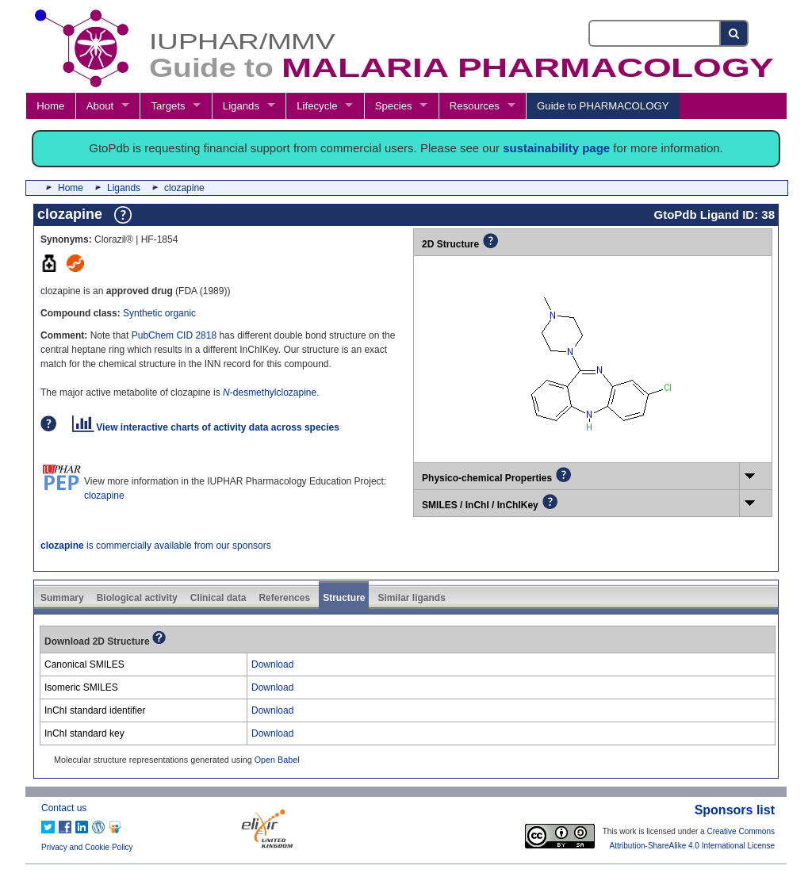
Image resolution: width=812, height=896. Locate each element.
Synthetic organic (159, 313)
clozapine (104, 495)
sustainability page (556, 148)
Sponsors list (735, 810)
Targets (168, 106)
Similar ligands (411, 597)
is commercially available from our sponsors (155, 545)
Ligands (241, 106)
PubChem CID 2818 (174, 335)
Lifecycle (317, 106)
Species (393, 106)
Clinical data (218, 597)
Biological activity (137, 597)
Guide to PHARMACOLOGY (602, 106)
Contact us (63, 808)
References (284, 597)
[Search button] (735, 33)
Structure (344, 597)
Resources (475, 106)
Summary (62, 597)
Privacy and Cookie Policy (87, 847)
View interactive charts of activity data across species (205, 427)
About (99, 106)
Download (272, 664)
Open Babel (277, 759)
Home (50, 106)
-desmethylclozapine (269, 392)
